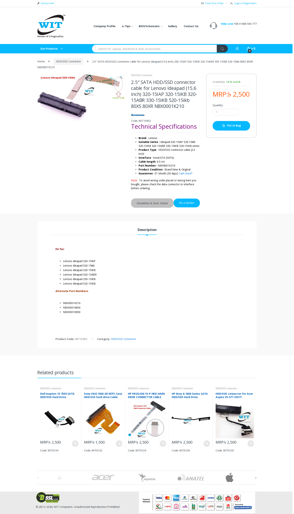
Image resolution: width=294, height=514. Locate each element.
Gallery (172, 26)
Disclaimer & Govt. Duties (152, 203)
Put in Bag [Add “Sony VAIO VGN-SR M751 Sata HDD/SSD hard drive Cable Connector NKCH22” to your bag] (119, 443)
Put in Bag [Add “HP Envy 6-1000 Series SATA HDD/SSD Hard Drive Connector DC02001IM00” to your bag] (206, 443)
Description (147, 230)
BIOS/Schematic (149, 26)
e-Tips (126, 26)
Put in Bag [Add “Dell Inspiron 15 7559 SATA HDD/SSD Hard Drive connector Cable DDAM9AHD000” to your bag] (75, 443)
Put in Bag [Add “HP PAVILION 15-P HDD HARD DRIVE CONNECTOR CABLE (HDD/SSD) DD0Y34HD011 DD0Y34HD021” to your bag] (162, 443)
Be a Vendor (186, 203)
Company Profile (105, 26)
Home (41, 61)
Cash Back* (186, 173)
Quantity (218, 105)
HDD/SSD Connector (68, 61)
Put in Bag (234, 125)
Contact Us (191, 26)
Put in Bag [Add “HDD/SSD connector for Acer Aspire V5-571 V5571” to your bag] (250, 443)
